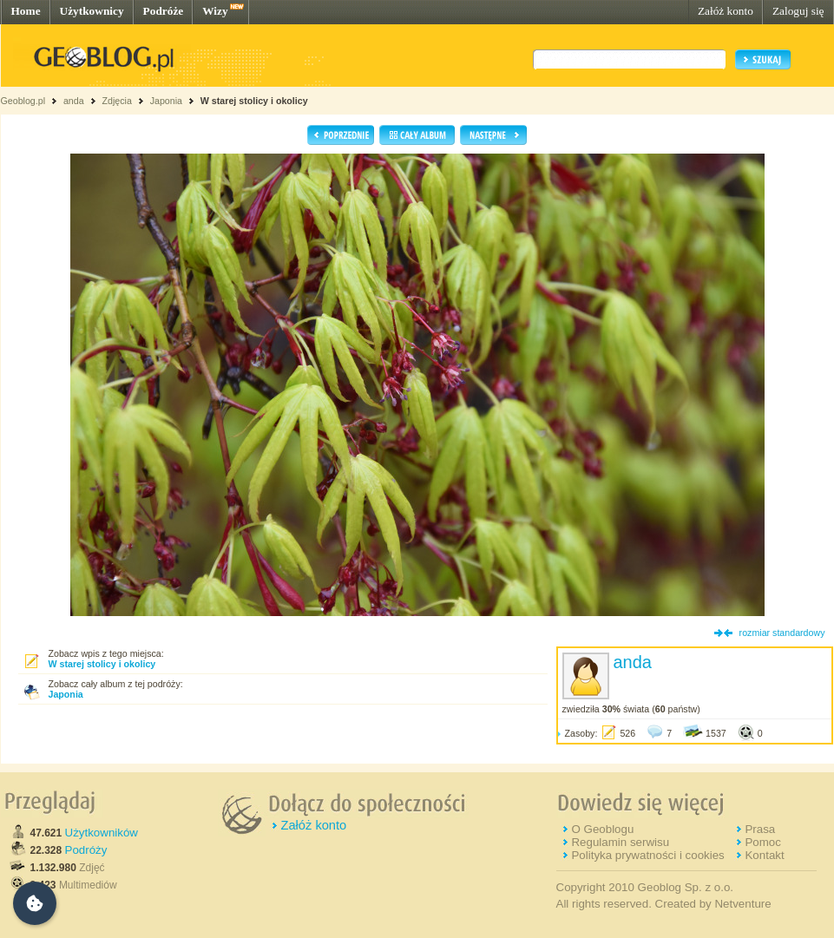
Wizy (214, 10)
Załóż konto (725, 10)
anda (73, 100)
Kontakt (764, 855)
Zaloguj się (798, 10)
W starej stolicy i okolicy (254, 100)
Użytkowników (101, 832)
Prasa (760, 829)
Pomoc (762, 842)
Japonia (166, 100)
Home (26, 10)
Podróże (163, 10)
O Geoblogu (602, 829)
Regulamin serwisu (620, 842)
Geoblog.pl (23, 100)
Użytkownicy (92, 10)
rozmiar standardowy (782, 632)
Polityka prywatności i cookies (647, 855)
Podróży (86, 849)
